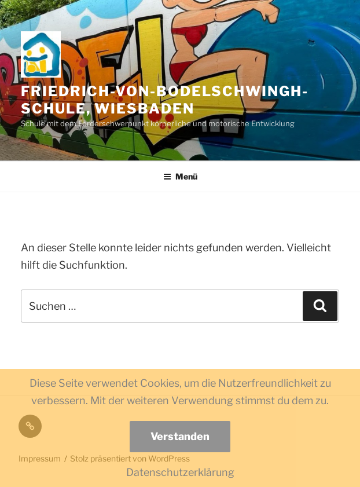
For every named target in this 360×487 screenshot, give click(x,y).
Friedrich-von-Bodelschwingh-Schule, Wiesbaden (164, 100)
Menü (180, 176)
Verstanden (180, 436)
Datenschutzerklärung (180, 472)
